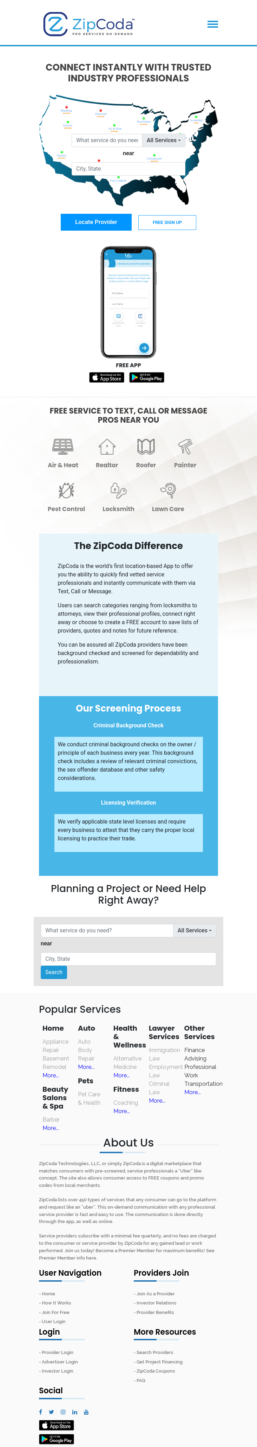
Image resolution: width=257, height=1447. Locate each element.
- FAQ (139, 1380)
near (128, 153)
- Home (47, 1293)
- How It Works (55, 1303)
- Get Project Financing (158, 1362)
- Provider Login (56, 1352)
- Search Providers (153, 1352)
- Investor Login (56, 1371)
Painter (185, 465)
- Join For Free (54, 1312)
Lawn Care (168, 509)
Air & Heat (63, 465)
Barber (51, 1119)
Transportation (203, 1084)
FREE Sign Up (167, 222)
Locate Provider (96, 221)
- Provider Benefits (154, 1312)
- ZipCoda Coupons (154, 1371)
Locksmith (118, 509)
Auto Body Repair (86, 1050)
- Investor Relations (155, 1303)
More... (50, 1075)
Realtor (107, 465)
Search (53, 972)
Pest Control (66, 509)
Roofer (146, 465)
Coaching (125, 1102)
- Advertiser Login (58, 1362)
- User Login (52, 1321)
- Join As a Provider (154, 1293)
